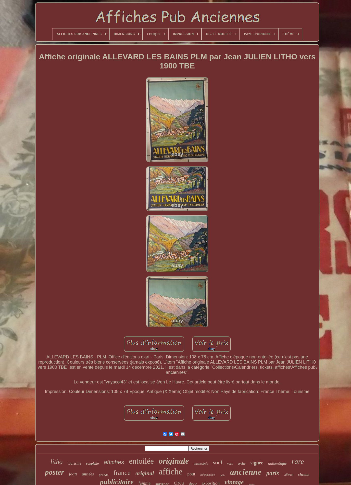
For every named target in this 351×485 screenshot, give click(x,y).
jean (73, 473)
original (144, 473)
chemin (304, 474)
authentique (277, 463)
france (121, 472)
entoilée (141, 461)
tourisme (74, 463)
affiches (114, 462)
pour (191, 474)
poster (54, 472)
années (88, 474)
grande (104, 475)
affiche (171, 471)
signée (257, 462)
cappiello (92, 463)
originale (174, 461)
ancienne (245, 471)
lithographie (207, 474)
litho (56, 461)
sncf (217, 462)
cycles (242, 463)
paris (272, 473)
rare (298, 461)
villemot (288, 474)
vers (230, 463)
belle (222, 475)
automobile (201, 463)
